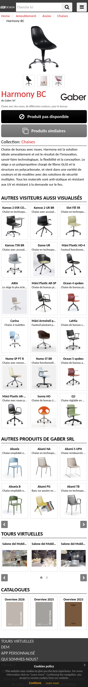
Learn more (52, 683)
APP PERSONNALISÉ (18, 653)
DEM (5, 647)
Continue (35, 683)
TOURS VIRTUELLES (17, 641)
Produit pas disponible (44, 116)
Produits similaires (44, 130)
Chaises (28, 141)
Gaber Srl (10, 100)
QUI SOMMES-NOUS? (19, 659)
